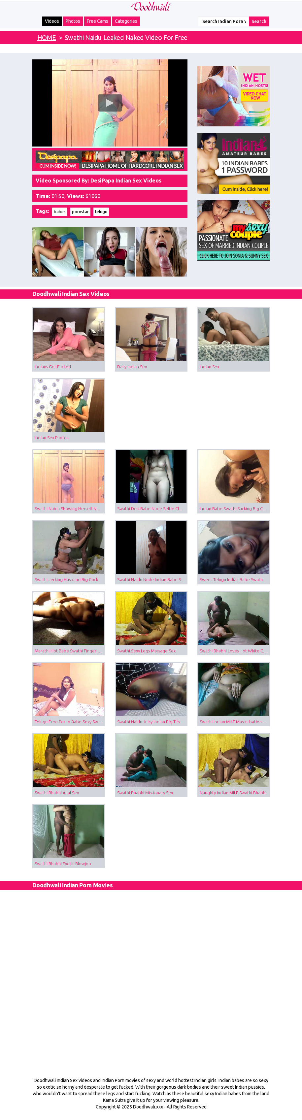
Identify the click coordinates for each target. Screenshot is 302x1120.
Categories (126, 21)
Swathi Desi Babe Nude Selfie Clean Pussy (152, 508)
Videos (52, 21)
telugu (101, 211)
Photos (73, 21)
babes (60, 211)
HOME (46, 37)
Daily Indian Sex (132, 366)
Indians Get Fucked (53, 366)
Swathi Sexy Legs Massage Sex (146, 650)
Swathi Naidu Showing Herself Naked (70, 508)
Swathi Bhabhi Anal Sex (57, 792)
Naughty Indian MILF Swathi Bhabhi (233, 792)
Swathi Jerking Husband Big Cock (66, 579)
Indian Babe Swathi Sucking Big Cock (234, 508)
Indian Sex (209, 366)
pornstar (80, 211)
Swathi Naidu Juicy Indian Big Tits (148, 721)
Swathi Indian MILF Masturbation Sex (235, 721)
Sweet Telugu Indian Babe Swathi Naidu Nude (235, 579)
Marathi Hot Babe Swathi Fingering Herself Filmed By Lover (70, 650)
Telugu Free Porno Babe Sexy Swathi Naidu (70, 721)
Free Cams (97, 21)
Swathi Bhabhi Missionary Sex (145, 792)
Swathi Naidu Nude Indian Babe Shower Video (152, 579)
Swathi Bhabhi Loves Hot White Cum (234, 650)
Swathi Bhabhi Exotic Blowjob (63, 863)
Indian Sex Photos (51, 437)
